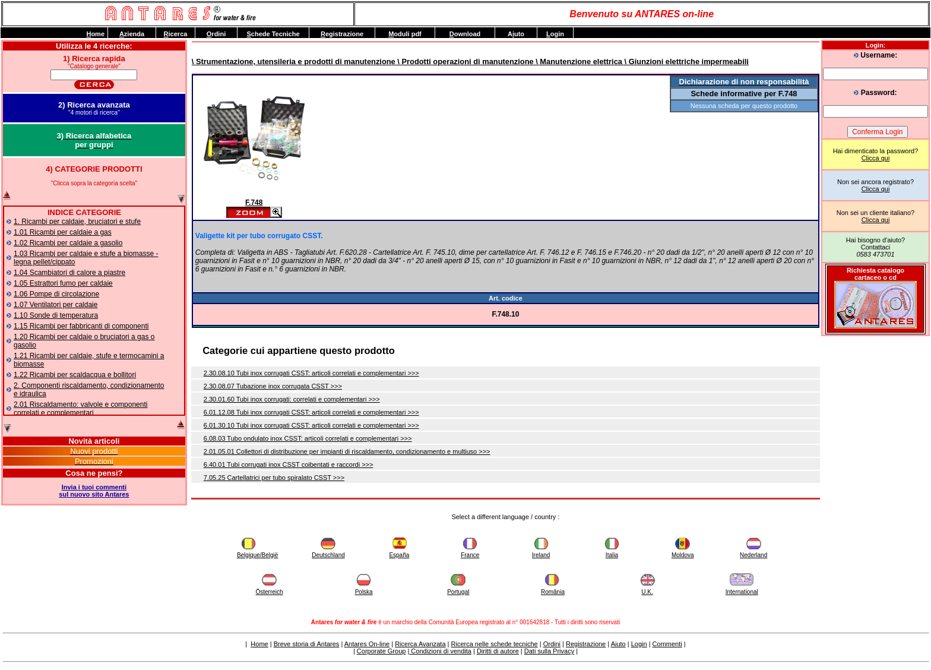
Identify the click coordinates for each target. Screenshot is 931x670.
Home (259, 643)
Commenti (667, 643)
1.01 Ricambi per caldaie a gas (63, 232)
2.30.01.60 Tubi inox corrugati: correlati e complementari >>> (292, 399)
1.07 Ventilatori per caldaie (55, 305)
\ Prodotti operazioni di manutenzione (464, 61)
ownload (465, 33)
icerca (176, 33)
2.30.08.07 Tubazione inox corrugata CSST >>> (273, 386)
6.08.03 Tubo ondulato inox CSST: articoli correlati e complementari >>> (308, 438)
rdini (216, 33)
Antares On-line (367, 643)
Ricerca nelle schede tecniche (494, 643)
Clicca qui (876, 158)
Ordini (551, 643)
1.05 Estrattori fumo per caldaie (63, 283)
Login (639, 643)
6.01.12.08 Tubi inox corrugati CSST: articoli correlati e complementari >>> (311, 412)
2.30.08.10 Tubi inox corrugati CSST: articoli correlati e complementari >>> (311, 373)
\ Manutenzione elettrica (578, 61)
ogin (555, 33)
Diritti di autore (498, 651)
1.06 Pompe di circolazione (56, 294)
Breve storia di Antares (307, 643)
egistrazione (342, 33)
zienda (131, 33)
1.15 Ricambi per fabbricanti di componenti (81, 326)
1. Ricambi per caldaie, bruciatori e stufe (77, 221)
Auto (516, 33)
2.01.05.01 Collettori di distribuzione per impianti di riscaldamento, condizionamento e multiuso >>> (347, 451)
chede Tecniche (272, 33)
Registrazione (586, 643)
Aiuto (618, 643)
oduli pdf (405, 33)
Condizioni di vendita (440, 651)
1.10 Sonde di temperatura (56, 315)
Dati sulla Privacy (549, 651)
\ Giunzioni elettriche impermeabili (685, 61)
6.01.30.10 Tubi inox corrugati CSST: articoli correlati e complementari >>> (311, 425)
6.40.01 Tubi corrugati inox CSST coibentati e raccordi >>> (288, 464)
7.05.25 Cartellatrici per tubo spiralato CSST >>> (274, 477)
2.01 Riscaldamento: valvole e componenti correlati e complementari (80, 408)
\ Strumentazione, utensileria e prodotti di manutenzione (293, 61)
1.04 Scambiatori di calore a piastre (69, 272)
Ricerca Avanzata (420, 643)
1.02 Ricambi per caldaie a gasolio (68, 243)
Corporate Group (381, 651)
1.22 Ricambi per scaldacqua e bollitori (75, 375)
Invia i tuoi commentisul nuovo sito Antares (94, 490)
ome (95, 33)
